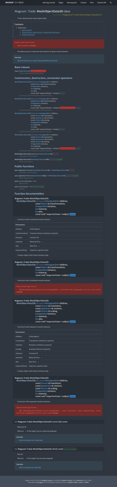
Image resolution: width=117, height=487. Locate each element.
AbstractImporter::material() (31, 440)
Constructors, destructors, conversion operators (41, 32)
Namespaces (72, 2)
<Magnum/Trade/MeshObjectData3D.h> (82, 14)
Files (92, 2)
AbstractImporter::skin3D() (30, 467)
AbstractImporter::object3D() (29, 60)
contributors (79, 480)
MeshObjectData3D (22, 82)
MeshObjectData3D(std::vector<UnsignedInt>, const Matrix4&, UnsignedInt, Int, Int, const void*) (61, 289)
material (22, 181)
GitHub (70, 482)
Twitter (86, 482)
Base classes (27, 30)
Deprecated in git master (25, 42)
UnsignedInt (45, 82)
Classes (83, 2)
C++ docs (19, 2)
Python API (101, 2)
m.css (52, 482)
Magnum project (47, 480)
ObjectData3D (24, 71)
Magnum (9, 2)
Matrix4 (39, 84)
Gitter (75, 482)
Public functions (28, 34)
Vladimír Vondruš (66, 480)
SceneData (25, 45)
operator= (23, 170)
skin (20, 186)
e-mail (80, 482)
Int (32, 88)
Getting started (49, 2)
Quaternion (40, 118)
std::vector (35, 82)
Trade (31, 11)
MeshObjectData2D (49, 60)
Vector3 (39, 115)
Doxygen (40, 482)
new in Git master (38, 186)
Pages (61, 2)
